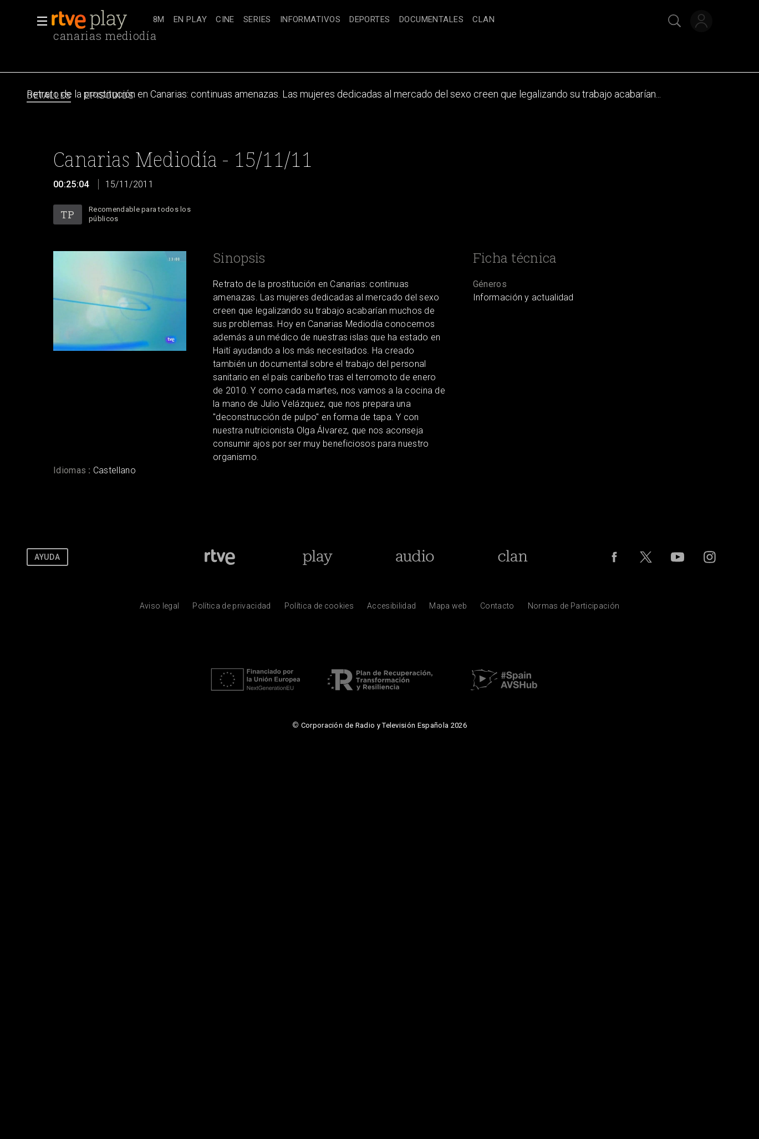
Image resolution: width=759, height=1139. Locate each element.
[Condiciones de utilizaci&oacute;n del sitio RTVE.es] (160, 609)
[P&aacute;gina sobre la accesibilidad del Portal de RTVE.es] (391, 609)
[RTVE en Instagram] (710, 557)
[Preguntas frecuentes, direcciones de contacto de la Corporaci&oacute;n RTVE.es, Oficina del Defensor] (497, 609)
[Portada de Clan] (512, 557)
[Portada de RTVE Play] (317, 557)
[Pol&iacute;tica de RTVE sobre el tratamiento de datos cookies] (319, 609)
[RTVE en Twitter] (646, 557)
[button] (39, 21)
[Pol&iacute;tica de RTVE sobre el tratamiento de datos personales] (231, 609)
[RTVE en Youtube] (677, 557)
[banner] (100, 20)
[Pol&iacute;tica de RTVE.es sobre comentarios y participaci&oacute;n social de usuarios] (574, 609)
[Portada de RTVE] (220, 557)
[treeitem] (159, 20)
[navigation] (392, 20)
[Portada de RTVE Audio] (415, 557)
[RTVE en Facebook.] (614, 557)
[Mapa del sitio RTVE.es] (448, 609)
